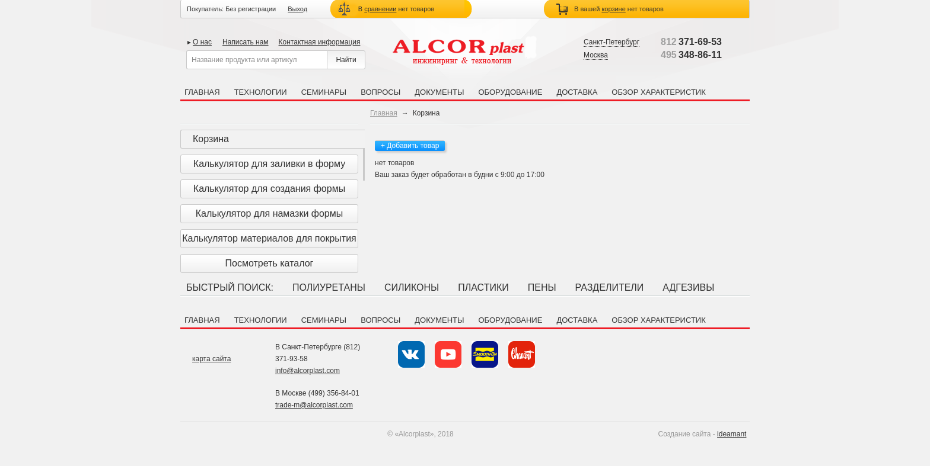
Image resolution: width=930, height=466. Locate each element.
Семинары (323, 92)
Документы (439, 92)
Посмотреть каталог (269, 263)
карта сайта (211, 359)
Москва (596, 55)
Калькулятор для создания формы (269, 189)
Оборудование (510, 92)
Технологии (260, 92)
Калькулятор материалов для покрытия (269, 238)
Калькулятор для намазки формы (269, 213)
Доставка (576, 92)
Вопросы (380, 92)
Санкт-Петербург (611, 42)
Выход (297, 8)
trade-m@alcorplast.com (314, 405)
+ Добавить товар (410, 146)
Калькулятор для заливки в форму (269, 164)
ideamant (731, 434)
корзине (613, 8)
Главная (202, 92)
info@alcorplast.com (307, 371)
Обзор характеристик (658, 92)
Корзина (211, 139)
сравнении (380, 8)
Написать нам (245, 42)
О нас (202, 42)
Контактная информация (320, 42)
